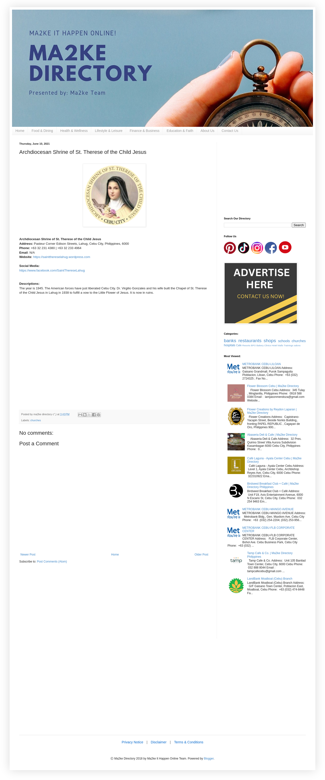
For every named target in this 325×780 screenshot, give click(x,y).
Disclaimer (158, 742)
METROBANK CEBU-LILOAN (261, 364)
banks (230, 340)
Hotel (274, 345)
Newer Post (27, 554)
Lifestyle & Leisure (108, 131)
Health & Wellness (74, 131)
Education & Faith (180, 131)
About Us (207, 131)
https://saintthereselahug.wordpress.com (61, 257)
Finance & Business (145, 131)
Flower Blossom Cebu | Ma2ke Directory (273, 386)
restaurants (249, 340)
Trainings (288, 345)
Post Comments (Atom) (52, 561)
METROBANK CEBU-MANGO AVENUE (268, 509)
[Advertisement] (114, 604)
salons (297, 345)
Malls (280, 345)
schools (284, 341)
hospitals (229, 345)
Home (19, 131)
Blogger (209, 758)
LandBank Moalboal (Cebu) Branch (269, 578)
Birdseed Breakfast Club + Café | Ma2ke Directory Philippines (273, 485)
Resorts (246, 345)
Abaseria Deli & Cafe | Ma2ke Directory (272, 434)
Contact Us (229, 131)
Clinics (267, 345)
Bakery (260, 345)
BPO (253, 345)
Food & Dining (42, 131)
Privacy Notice (132, 742)
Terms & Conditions (188, 742)
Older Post (201, 554)
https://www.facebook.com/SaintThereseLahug (52, 270)
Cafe (239, 345)
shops (270, 340)
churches (35, 420)
